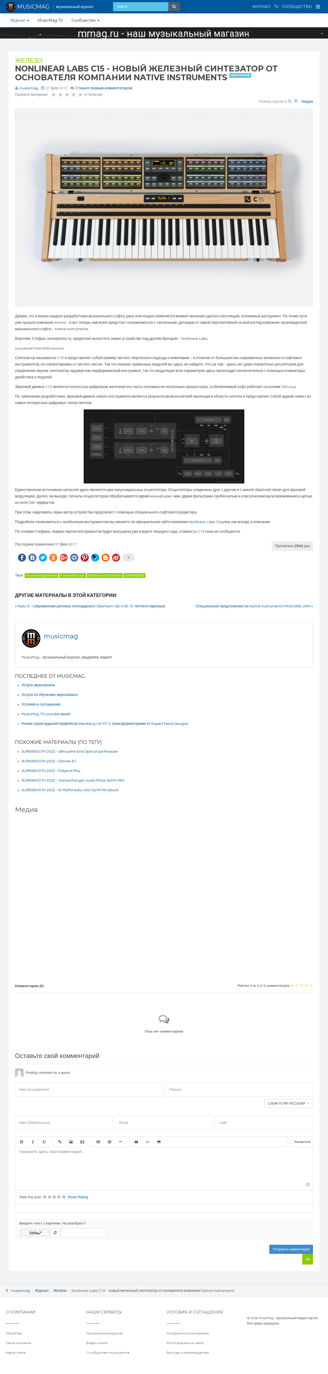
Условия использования (188, 1333)
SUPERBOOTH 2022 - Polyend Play (50, 771)
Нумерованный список (109, 1142)
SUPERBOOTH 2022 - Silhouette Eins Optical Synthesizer (69, 751)
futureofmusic (73, 575)
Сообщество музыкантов (107, 1352)
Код (148, 1142)
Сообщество (297, 6)
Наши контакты (18, 1343)
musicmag (28, 88)
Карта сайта (15, 1352)
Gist (159, 1142)
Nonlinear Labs (202, 522)
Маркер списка (121, 1142)
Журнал (261, 6)
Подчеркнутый (44, 1142)
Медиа (307, 102)
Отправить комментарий (291, 1249)
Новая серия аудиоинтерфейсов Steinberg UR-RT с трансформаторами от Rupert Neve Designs (104, 724)
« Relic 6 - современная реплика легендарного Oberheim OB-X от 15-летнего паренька (90, 606)
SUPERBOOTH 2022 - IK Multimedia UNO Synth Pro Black (69, 790)
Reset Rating (78, 1197)
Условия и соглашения (41, 704)
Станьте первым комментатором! (104, 88)
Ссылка (60, 1142)
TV (276, 6)
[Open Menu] (318, 7)
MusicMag (14, 1333)
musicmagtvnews (41, 575)
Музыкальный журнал (104, 1333)
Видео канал (97, 1343)
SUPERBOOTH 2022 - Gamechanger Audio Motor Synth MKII (72, 780)
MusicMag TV (50, 20)
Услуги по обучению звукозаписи (49, 695)
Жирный (21, 1142)
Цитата (136, 1142)
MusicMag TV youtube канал (45, 714)
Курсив (33, 1142)
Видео (82, 1142)
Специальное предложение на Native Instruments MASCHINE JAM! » (254, 606)
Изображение (71, 1142)
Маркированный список (98, 1142)
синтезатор (134, 575)
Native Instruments (104, 575)
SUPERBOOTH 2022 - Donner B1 (49, 761)
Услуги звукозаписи (38, 685)
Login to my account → (289, 1103)
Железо (28, 61)
